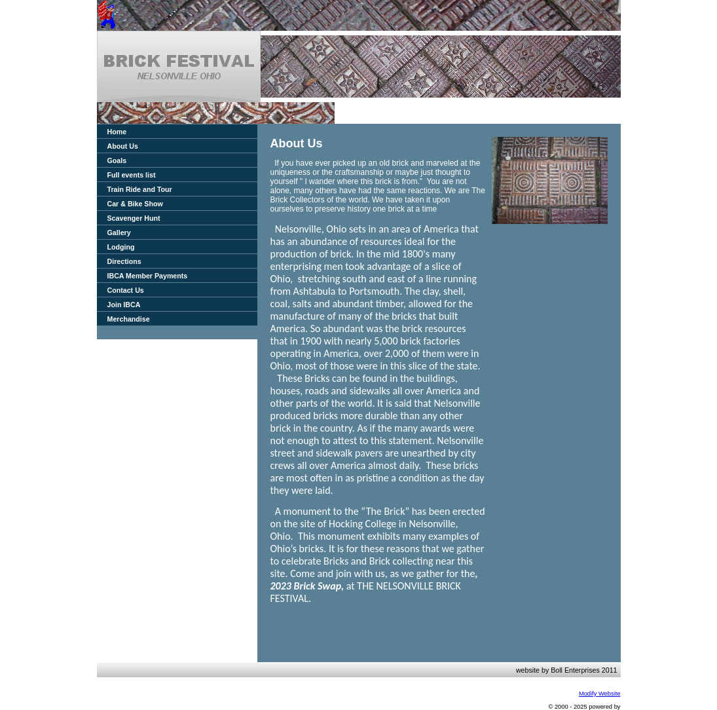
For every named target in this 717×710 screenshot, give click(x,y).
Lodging (121, 247)
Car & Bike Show (135, 204)
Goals (117, 160)
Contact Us (125, 290)
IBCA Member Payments (147, 276)
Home (117, 132)
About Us (122, 146)
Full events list (131, 175)
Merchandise (128, 319)
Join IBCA (124, 304)
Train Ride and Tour (139, 189)
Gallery (119, 232)
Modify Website (600, 693)
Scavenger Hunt (133, 218)
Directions (124, 261)
